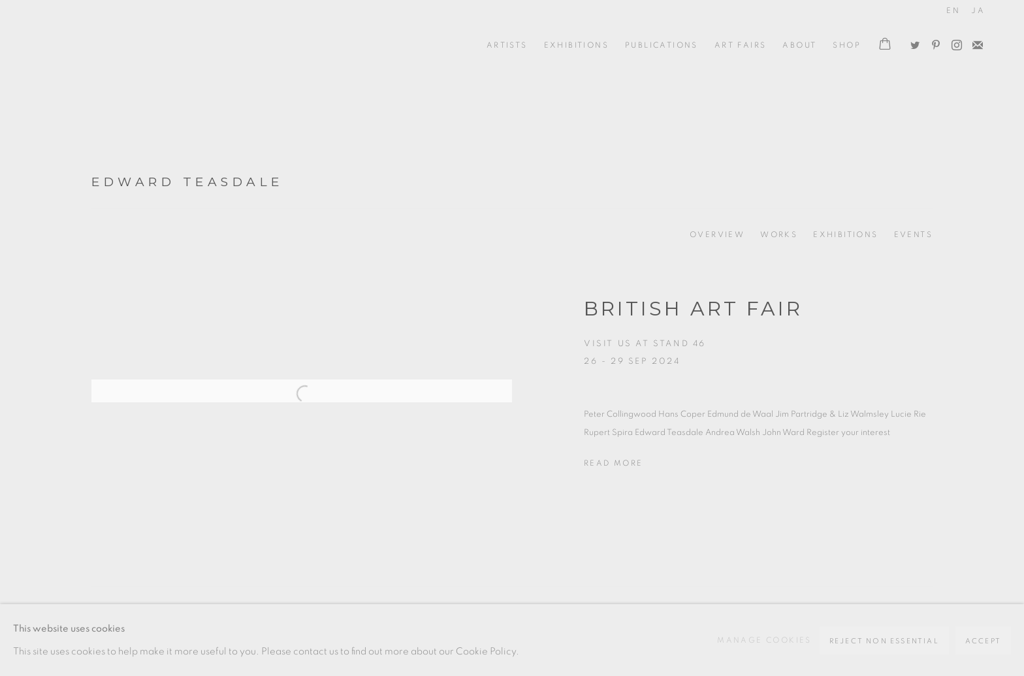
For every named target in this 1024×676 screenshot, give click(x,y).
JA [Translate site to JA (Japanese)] (978, 10)
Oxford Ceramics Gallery (98, 45)
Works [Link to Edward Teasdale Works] (778, 234)
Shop (847, 45)
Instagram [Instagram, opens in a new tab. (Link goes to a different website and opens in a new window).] (953, 42)
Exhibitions (576, 45)
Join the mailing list (974, 42)
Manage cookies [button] (764, 640)
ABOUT (799, 45)
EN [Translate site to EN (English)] (953, 10)
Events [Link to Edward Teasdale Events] (913, 234)
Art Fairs (740, 45)
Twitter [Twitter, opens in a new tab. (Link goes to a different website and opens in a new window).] (911, 42)
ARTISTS (507, 45)
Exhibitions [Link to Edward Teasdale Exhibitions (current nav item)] (845, 234)
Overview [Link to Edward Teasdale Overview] (717, 234)
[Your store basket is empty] (885, 45)
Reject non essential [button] (884, 641)
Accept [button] (983, 641)
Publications (661, 45)
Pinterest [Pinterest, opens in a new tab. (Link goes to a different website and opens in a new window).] (932, 42)
